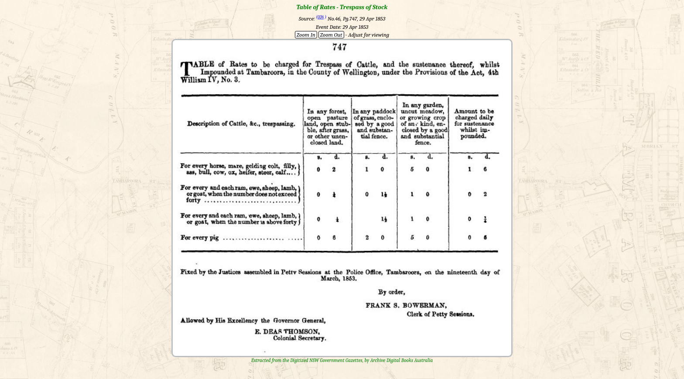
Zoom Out (331, 34)
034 (321, 17)
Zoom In (306, 34)
